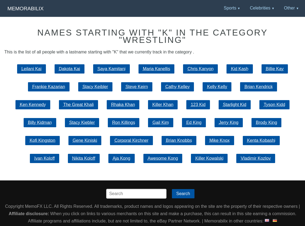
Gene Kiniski (85, 140)
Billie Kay (275, 68)
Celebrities (260, 8)
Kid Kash (239, 68)
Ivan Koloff (44, 158)
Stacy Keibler (95, 86)
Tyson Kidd (274, 104)
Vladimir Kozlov (256, 158)
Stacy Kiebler (82, 122)
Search (183, 193)
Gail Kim (160, 122)
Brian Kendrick (258, 86)
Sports (230, 8)
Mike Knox (219, 140)
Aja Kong (121, 158)
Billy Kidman (40, 122)
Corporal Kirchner (131, 140)
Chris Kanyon (200, 68)
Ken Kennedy (33, 104)
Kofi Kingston (42, 140)
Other (289, 8)
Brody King (266, 122)
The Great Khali (78, 104)
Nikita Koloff (83, 158)
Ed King (194, 122)
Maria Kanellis (156, 68)
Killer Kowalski (209, 158)
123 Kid (198, 104)
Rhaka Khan (123, 104)
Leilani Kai (31, 68)
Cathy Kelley (177, 86)
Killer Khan (162, 104)
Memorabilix (25, 8)
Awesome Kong (163, 158)
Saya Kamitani (111, 68)
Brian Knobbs (179, 140)
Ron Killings (123, 122)
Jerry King (228, 122)
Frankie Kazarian (48, 86)
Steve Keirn (136, 86)
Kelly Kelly (217, 86)
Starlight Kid (234, 104)
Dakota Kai (69, 68)
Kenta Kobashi (261, 140)
